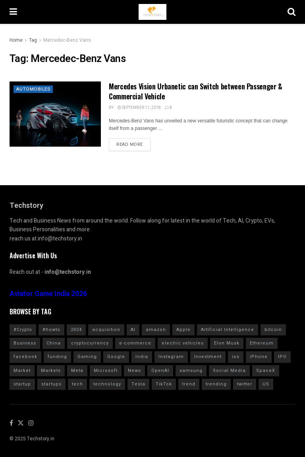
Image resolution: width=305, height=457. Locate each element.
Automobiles (33, 89)
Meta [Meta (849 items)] (77, 370)
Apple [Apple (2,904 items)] (183, 329)
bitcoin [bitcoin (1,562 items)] (273, 329)
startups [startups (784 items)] (51, 384)
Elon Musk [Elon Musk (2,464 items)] (226, 343)
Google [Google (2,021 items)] (116, 356)
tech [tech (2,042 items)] (77, 384)
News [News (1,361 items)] (134, 370)
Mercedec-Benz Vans (67, 40)
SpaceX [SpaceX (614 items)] (265, 370)
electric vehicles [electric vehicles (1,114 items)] (183, 343)
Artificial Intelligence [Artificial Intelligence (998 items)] (227, 329)
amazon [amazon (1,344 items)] (156, 329)
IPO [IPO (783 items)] (282, 356)
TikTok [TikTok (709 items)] (164, 384)
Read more (129, 144)
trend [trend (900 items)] (188, 384)
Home (16, 40)
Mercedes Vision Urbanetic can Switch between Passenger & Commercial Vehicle (195, 91)
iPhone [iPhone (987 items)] (259, 356)
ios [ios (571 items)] (235, 356)
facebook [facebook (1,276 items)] (25, 356)
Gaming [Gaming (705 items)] (87, 356)
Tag (33, 40)
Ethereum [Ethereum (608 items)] (262, 343)
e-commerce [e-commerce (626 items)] (135, 343)
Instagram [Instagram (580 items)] (171, 356)
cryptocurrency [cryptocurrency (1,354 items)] (90, 343)
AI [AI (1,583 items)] (133, 329)
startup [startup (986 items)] (22, 384)
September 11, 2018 (139, 107)
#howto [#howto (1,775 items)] (51, 329)
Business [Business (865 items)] (25, 343)
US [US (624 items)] (266, 384)
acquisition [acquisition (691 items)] (106, 329)
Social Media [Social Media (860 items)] (229, 370)
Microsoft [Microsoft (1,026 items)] (106, 370)
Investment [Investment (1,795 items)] (208, 356)
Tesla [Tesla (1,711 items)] (138, 384)
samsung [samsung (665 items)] (191, 370)
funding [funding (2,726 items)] (57, 356)
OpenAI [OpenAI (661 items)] (160, 370)
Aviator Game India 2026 (48, 294)
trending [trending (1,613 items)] (216, 384)
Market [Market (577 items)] (22, 370)
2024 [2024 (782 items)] (76, 329)
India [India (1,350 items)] (141, 356)
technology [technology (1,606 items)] (107, 384)
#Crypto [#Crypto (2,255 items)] (23, 329)
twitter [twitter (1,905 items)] (244, 384)
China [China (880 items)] (53, 343)
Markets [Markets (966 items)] (51, 370)
